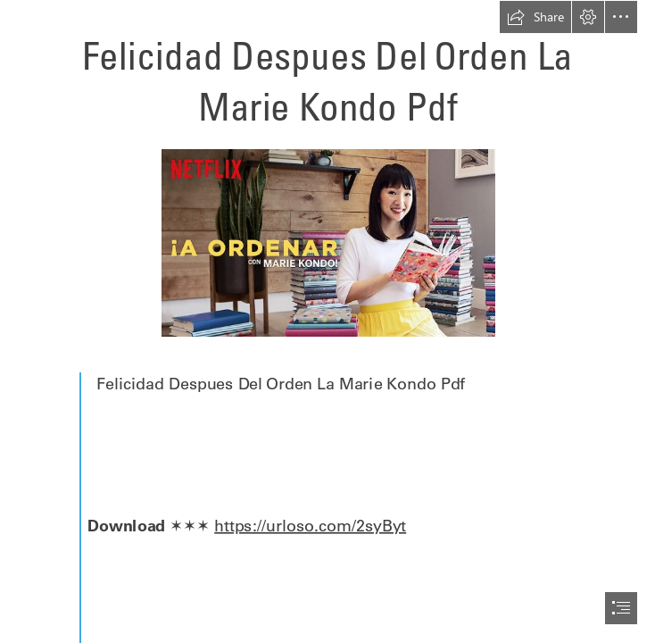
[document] (327, 321)
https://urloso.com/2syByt (310, 525)
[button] (535, 17)
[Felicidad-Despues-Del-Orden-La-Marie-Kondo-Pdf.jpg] (327, 242)
